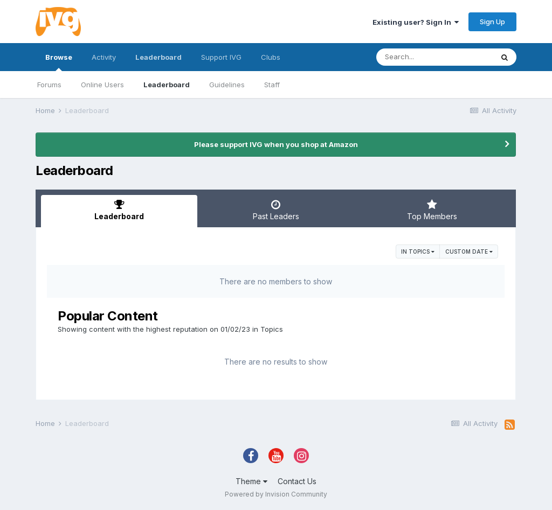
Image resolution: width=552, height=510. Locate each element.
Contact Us (297, 481)
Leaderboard (166, 84)
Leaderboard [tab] (119, 210)
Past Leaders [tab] (275, 210)
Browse (58, 62)
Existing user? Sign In (415, 22)
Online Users (102, 84)
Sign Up (492, 21)
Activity (104, 57)
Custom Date (469, 251)
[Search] (434, 57)
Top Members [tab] (432, 210)
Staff (272, 84)
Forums (49, 84)
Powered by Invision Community (276, 494)
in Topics (417, 251)
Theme (251, 481)
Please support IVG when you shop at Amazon (276, 144)
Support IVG (221, 57)
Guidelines (227, 84)
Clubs (270, 57)
